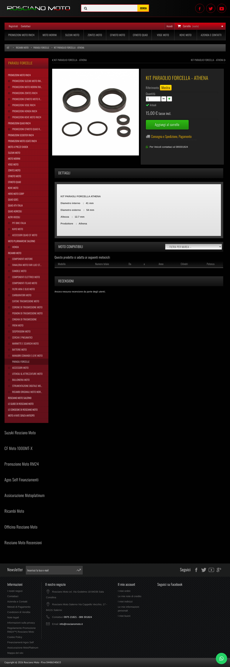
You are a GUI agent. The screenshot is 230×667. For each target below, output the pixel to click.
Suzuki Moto (72, 35)
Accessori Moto (20, 367)
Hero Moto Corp (16, 194)
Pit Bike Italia (19, 223)
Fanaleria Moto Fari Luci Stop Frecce (30, 265)
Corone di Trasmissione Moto (27, 307)
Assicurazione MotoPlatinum (22, 647)
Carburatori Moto (21, 295)
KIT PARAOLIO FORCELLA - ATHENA (69, 60)
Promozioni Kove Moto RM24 (26, 117)
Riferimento (152, 87)
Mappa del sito (15, 653)
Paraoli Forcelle (20, 361)
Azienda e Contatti (211, 35)
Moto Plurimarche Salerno (21, 241)
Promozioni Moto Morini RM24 (27, 87)
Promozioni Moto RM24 (21, 35)
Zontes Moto (95, 35)
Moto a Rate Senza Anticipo (21, 415)
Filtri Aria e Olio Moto (23, 289)
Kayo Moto (17, 229)
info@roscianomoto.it (71, 624)
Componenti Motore (22, 259)
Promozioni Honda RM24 (24, 111)
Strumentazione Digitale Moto (27, 386)
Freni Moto (17, 325)
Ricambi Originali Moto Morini (27, 392)
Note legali (13, 617)
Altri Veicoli (14, 217)
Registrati (13, 26)
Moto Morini (50, 35)
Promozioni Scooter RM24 (21, 135)
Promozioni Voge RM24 (24, 105)
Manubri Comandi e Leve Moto (27, 355)
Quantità (150, 93)
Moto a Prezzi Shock (18, 147)
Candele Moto (19, 271)
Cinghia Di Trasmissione (24, 319)
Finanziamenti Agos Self (20, 642)
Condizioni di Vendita (18, 612)
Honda (15, 247)
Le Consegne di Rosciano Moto (23, 409)
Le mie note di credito (129, 596)
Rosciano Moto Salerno (20, 398)
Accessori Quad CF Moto (24, 235)
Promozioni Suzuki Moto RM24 (27, 81)
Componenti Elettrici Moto (26, 277)
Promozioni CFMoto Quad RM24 (28, 129)
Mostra (165, 87)
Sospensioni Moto (21, 331)
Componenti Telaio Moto (24, 283)
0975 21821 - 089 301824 (78, 617)
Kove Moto (185, 35)
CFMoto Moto (117, 35)
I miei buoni (124, 615)
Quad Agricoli (15, 211)
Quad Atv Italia (15, 205)
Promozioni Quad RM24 (19, 123)
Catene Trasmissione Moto (25, 301)
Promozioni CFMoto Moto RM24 (28, 99)
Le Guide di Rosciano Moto (21, 404)
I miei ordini (124, 591)
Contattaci (26, 26)
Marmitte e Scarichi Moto (25, 343)
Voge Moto (163, 35)
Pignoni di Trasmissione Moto (27, 313)
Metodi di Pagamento (19, 606)
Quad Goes (13, 199)
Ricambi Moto (14, 253)
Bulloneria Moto (21, 380)
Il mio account (126, 584)
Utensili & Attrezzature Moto (27, 374)
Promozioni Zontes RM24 (25, 93)
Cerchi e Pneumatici (22, 337)
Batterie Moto (19, 349)
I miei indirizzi (125, 601)
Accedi (169, 26)
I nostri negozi (15, 591)
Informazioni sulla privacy (21, 622)
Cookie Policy (14, 637)
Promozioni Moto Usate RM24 (22, 141)
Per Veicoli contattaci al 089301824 (169, 146)
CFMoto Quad (140, 35)
